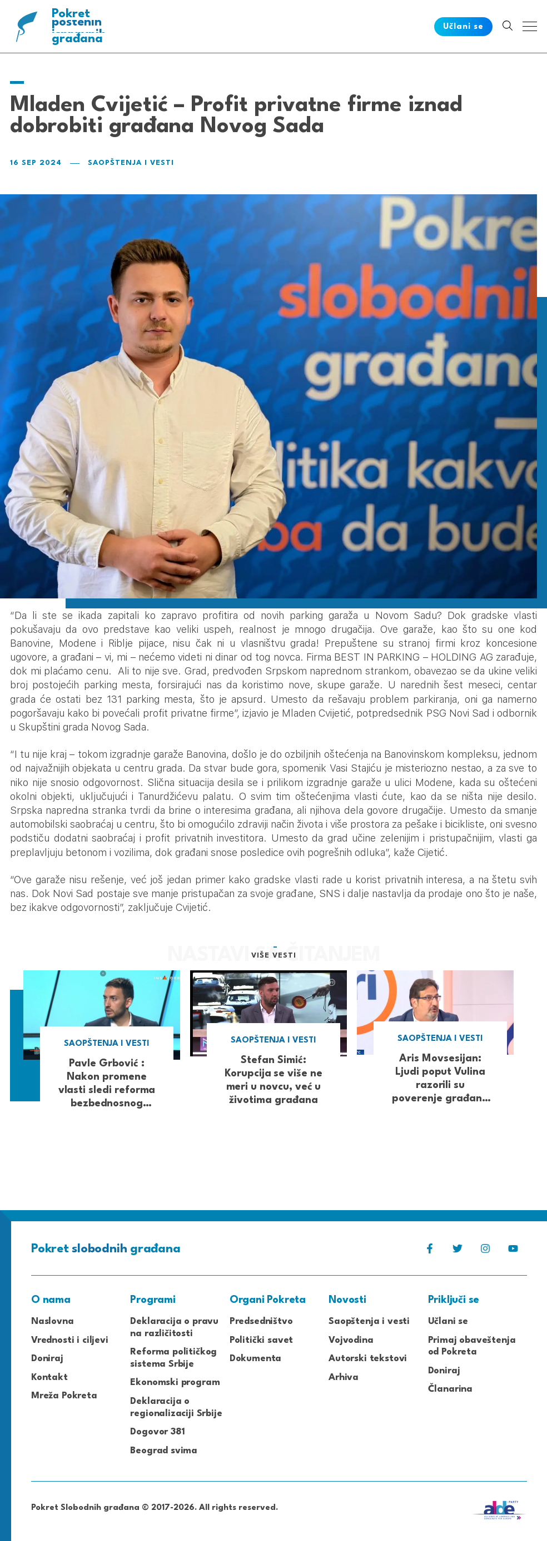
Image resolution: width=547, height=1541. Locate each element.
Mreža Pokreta (64, 1396)
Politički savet (261, 1340)
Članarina (450, 1389)
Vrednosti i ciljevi (69, 1340)
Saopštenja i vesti (131, 163)
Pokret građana (80, 26)
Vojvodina (351, 1340)
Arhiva (344, 1377)
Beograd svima (163, 1451)
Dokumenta (255, 1358)
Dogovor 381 (157, 1432)
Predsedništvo (261, 1321)
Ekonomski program (175, 1382)
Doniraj (47, 1358)
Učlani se (448, 1321)
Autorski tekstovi (368, 1358)
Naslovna (52, 1321)
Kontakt (49, 1377)
